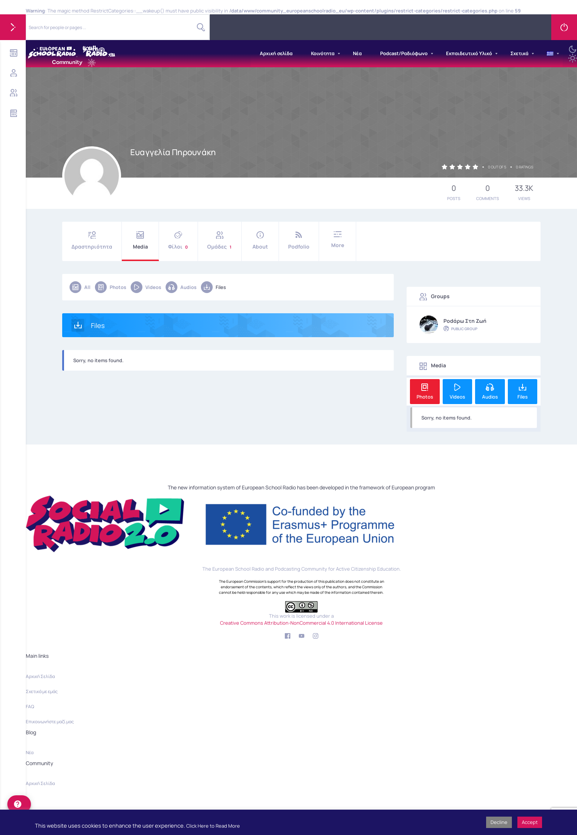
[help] (19, 804)
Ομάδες (219, 240)
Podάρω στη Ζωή (464, 321)
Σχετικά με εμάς (42, 691)
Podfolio (298, 240)
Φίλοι (178, 240)
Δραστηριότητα (91, 240)
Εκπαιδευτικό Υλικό (469, 53)
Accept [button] (530, 822)
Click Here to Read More (213, 825)
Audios (181, 287)
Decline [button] (499, 822)
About (260, 240)
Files (213, 287)
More (337, 240)
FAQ (30, 706)
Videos (146, 287)
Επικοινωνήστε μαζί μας (50, 721)
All (80, 287)
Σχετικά (519, 53)
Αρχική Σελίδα (40, 676)
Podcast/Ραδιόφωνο (404, 53)
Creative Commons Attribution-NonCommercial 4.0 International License (301, 623)
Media (140, 240)
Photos (110, 287)
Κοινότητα (322, 53)
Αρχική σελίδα (276, 53)
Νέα (357, 53)
